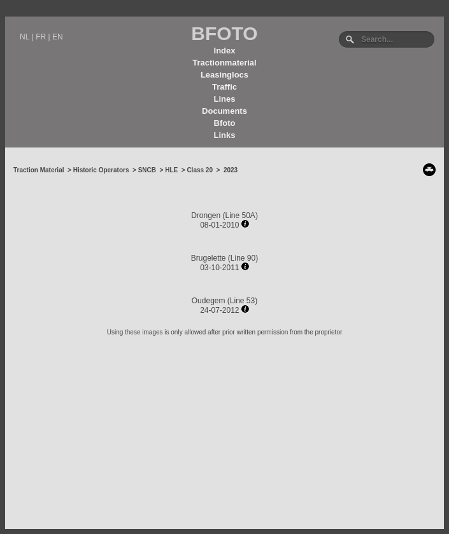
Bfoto (225, 123)
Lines (225, 99)
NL (24, 36)
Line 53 (242, 300)
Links (225, 135)
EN (57, 36)
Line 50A (240, 215)
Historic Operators (101, 170)
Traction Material (38, 170)
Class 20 (200, 170)
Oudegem (208, 300)
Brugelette (208, 258)
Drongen (205, 215)
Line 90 (243, 258)
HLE (171, 170)
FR (41, 36)
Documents (224, 111)
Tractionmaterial (224, 62)
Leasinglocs (224, 74)
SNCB (147, 170)
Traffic (224, 87)
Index (225, 50)
